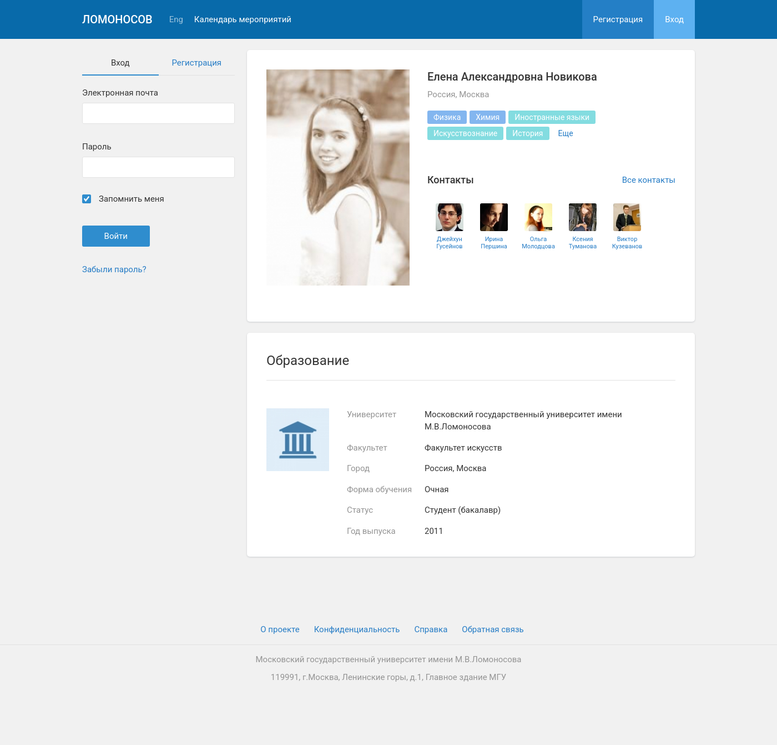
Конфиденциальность (357, 629)
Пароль (97, 147)
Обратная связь (492, 629)
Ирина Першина (494, 243)
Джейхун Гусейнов (449, 243)
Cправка (430, 629)
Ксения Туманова (583, 243)
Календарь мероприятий (242, 20)
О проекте (279, 629)
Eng (176, 20)
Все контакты (648, 180)
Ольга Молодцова (538, 243)
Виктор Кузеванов (627, 243)
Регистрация (618, 19)
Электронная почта (120, 93)
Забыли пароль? (114, 269)
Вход (674, 19)
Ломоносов (117, 19)
